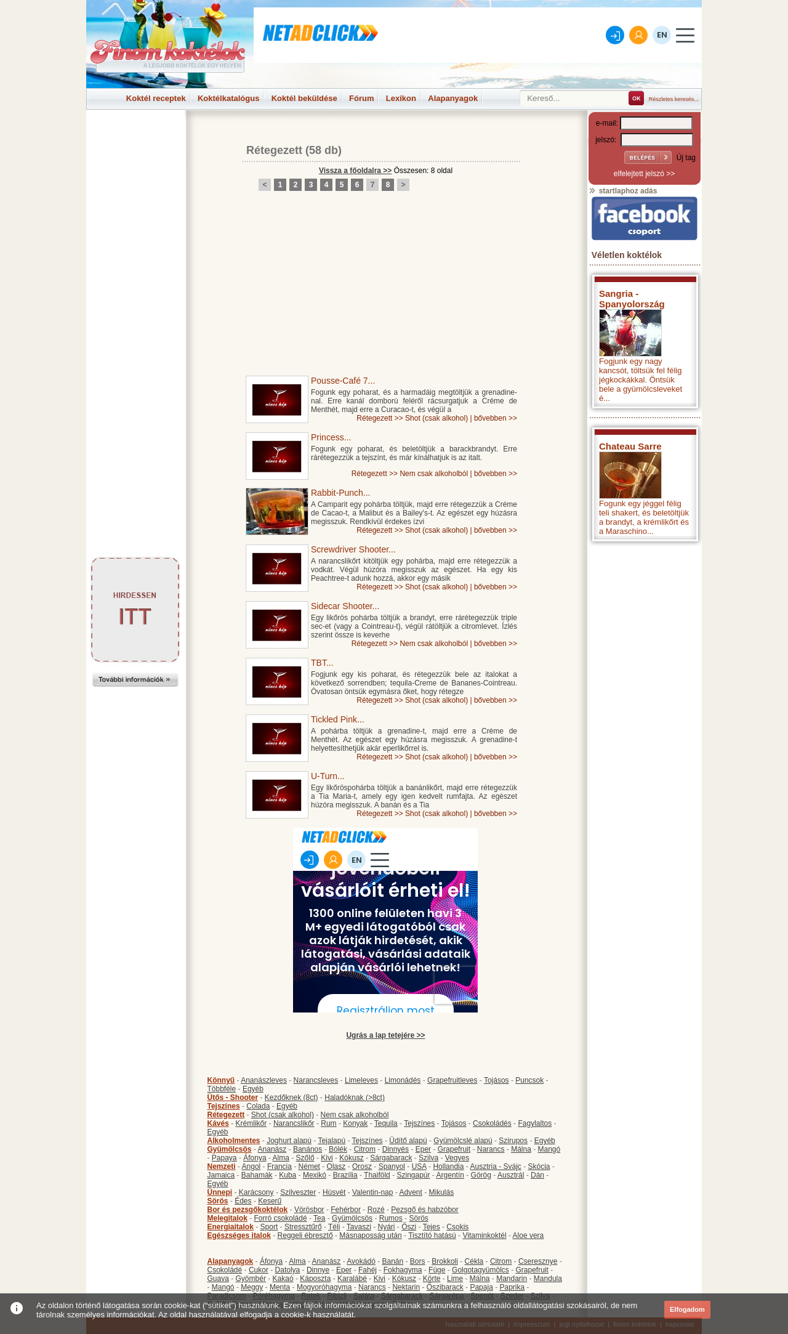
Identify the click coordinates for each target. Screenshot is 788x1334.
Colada (258, 1106)
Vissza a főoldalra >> (355, 170)
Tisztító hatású (432, 1235)
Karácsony (256, 1192)
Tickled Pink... (337, 719)
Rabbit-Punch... (341, 493)
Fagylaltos (535, 1123)
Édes (243, 1201)
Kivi (326, 1158)
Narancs (491, 1149)
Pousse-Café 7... (343, 381)
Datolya (287, 1270)
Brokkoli (445, 1261)
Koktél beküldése (304, 98)
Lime (455, 1278)
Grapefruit (454, 1149)
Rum (328, 1123)
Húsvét (334, 1192)
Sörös (217, 1201)
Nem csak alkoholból (434, 473)
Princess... (331, 437)
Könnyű (221, 1080)
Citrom (365, 1149)
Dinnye (318, 1270)
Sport (269, 1227)
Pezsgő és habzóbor (424, 1209)
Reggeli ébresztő (305, 1235)
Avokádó (361, 1261)
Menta (280, 1287)
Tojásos (496, 1080)
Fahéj (367, 1270)
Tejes (431, 1227)
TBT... (322, 663)
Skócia (539, 1166)
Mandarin (511, 1278)
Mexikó (314, 1175)
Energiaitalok (230, 1227)
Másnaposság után (370, 1235)
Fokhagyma (403, 1270)
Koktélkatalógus (228, 98)
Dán (537, 1175)
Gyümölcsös (229, 1149)
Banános (307, 1149)
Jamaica (221, 1175)
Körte (432, 1278)
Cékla (474, 1261)
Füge (436, 1270)
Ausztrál (510, 1175)
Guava (218, 1278)
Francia (279, 1166)
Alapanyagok (453, 98)
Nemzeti (221, 1166)
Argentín (450, 1175)
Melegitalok (227, 1218)
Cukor (258, 1270)
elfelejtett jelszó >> (644, 173)
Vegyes (457, 1158)
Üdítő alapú (408, 1140)
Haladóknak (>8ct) (354, 1097)
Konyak (355, 1123)
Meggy (252, 1287)
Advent (410, 1192)
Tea (319, 1218)
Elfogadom (687, 1309)
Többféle (221, 1089)
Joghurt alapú (289, 1140)
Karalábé (352, 1278)
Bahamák (257, 1175)
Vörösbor (309, 1209)
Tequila (386, 1123)
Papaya (224, 1158)
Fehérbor (346, 1209)
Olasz (336, 1166)
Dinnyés (395, 1149)
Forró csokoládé (280, 1218)
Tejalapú (331, 1140)
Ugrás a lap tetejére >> (385, 1035)
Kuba (287, 1175)
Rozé (376, 1209)
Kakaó (283, 1278)
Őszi (408, 1227)
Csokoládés (492, 1123)
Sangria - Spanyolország (632, 298)
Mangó (549, 1149)
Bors (417, 1261)
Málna (521, 1149)
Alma (281, 1158)
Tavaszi (359, 1227)
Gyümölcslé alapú (462, 1140)
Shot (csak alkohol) (436, 418)
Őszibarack (445, 1287)
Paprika (512, 1287)
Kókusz (351, 1158)
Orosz (362, 1166)
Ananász (272, 1149)
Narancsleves (316, 1080)
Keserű (269, 1201)
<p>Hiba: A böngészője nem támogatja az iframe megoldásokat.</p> (644, 709)
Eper (423, 1149)
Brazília (345, 1175)
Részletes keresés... (674, 99)
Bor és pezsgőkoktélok (247, 1209)
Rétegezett (274, 150)
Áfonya (254, 1158)
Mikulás (441, 1192)
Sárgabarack (391, 1158)
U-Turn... (328, 776)
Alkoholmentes (233, 1140)
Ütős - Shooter (233, 1097)
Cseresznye (537, 1261)
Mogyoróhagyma (324, 1287)
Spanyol (392, 1166)
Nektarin (406, 1287)
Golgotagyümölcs (480, 1270)
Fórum (361, 98)
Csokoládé (225, 1270)
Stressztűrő (303, 1227)
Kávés (218, 1123)
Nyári (386, 1227)
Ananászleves (264, 1080)
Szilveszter (298, 1192)
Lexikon (401, 98)
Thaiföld (377, 1175)
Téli (334, 1227)
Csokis (457, 1227)
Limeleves (361, 1080)
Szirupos (513, 1140)
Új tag (686, 157)
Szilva (428, 1158)
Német (309, 1166)
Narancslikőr (294, 1123)
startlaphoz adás (623, 191)
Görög (481, 1175)
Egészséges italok (239, 1235)
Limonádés (403, 1080)
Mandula (548, 1278)
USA (419, 1166)
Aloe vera (528, 1235)
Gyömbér (251, 1278)
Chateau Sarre (630, 446)
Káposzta (315, 1278)
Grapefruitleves (452, 1080)
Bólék (338, 1149)
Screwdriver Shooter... (353, 549)
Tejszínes (223, 1106)
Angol (251, 1166)
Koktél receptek (156, 98)
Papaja (481, 1287)
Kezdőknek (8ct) (291, 1097)
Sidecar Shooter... (345, 606)
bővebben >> (495, 418)
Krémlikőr (251, 1123)
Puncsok (529, 1080)
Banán (392, 1261)
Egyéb (253, 1089)
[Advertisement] (135, 138)
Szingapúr (413, 1175)
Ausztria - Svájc (495, 1166)
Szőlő (305, 1158)
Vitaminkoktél (484, 1235)
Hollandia (448, 1166)
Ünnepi (220, 1192)
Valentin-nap (372, 1192)
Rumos (391, 1218)
